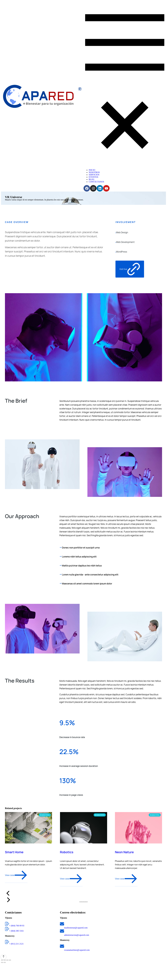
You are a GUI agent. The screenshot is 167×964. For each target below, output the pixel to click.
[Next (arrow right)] (5, 962)
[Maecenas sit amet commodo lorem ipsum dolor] (60, 583)
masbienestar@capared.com (76, 928)
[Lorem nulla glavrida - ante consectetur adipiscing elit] (60, 574)
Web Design (122, 232)
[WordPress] (115, 252)
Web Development (125, 242)
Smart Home (14, 852)
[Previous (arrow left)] (2, 962)
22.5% (69, 751)
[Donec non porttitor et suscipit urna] (60, 547)
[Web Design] (115, 232)
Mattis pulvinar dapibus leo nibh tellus (82, 565)
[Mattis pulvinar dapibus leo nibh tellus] (60, 565)
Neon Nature (124, 852)
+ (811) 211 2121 (16, 944)
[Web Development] (115, 242)
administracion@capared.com (76, 935)
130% (67, 780)
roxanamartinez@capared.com (77, 950)
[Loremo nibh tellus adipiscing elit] (60, 556)
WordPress (121, 251)
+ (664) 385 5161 (16, 931)
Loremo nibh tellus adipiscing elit (79, 556)
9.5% (67, 722)
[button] (80, 901)
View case (16, 875)
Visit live (129, 269)
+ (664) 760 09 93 (16, 926)
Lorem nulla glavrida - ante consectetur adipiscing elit (90, 574)
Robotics (66, 852)
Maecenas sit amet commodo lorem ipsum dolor (87, 583)
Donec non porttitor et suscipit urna (81, 547)
